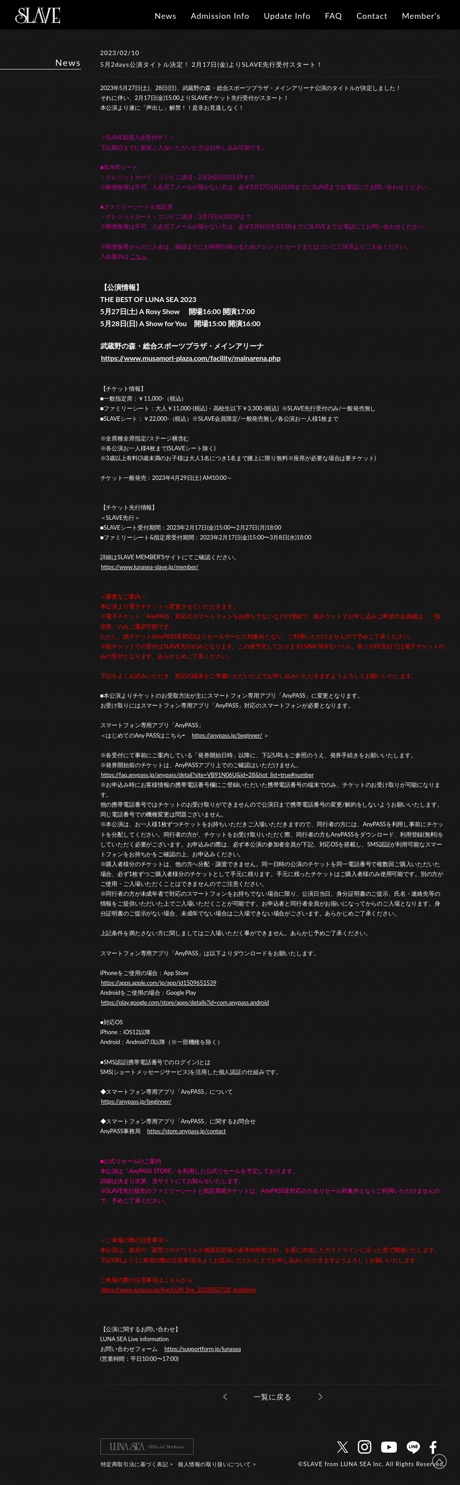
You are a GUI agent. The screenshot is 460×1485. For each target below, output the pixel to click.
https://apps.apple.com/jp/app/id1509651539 (159, 982)
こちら (138, 256)
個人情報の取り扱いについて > (217, 1464)
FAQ (333, 16)
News (165, 16)
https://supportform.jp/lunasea (202, 1348)
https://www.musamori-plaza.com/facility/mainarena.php (191, 358)
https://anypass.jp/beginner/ (227, 735)
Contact (372, 16)
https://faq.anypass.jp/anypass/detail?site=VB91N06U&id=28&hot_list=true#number (207, 774)
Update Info (287, 16)
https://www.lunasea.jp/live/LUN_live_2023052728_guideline (178, 1289)
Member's (421, 16)
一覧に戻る (273, 1396)
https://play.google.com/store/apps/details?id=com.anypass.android (185, 1002)
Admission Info (220, 16)
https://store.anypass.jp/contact (186, 1131)
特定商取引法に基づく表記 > (137, 1464)
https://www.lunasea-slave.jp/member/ (150, 566)
